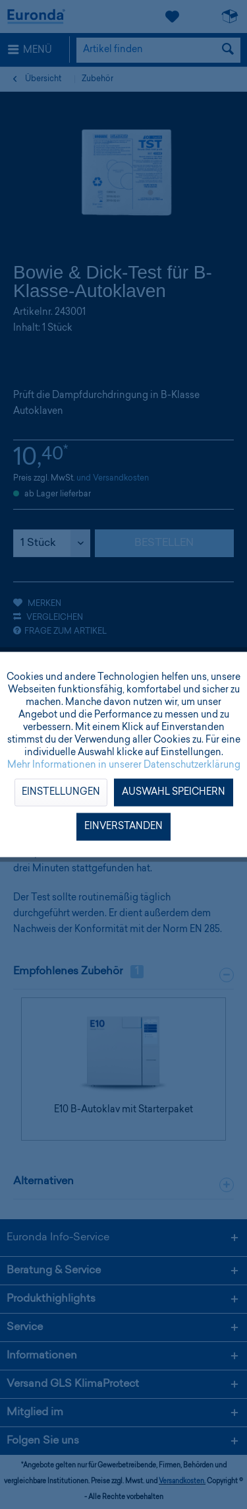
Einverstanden (123, 827)
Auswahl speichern (173, 792)
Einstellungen (61, 792)
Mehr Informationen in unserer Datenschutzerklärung (123, 765)
